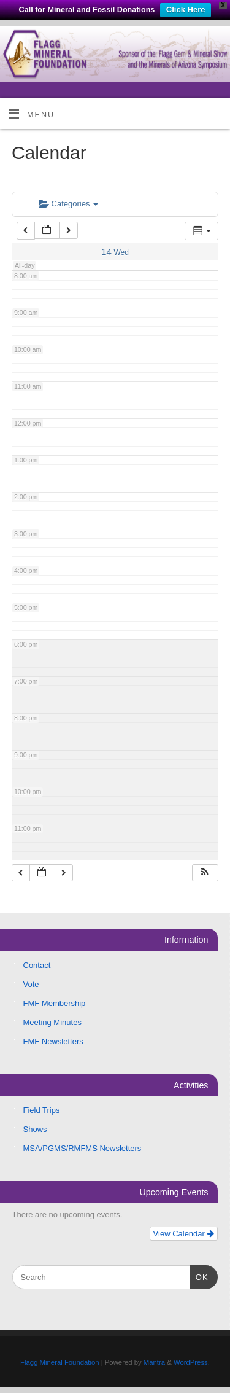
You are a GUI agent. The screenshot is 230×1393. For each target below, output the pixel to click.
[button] (205, 873)
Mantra (154, 1362)
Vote (31, 984)
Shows (35, 1129)
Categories (68, 203)
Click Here (185, 9)
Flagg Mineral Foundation (59, 1362)
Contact (37, 965)
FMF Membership (54, 1003)
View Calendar (183, 1233)
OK (199, 1276)
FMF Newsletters (53, 1041)
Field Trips (41, 1110)
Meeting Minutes (52, 1022)
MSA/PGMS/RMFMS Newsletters (82, 1148)
